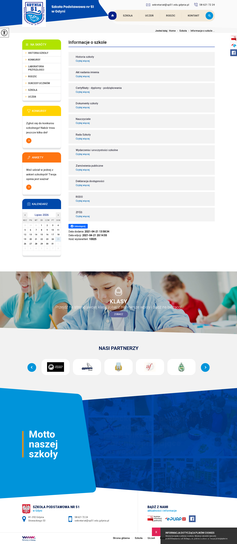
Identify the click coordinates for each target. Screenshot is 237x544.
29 (41, 244)
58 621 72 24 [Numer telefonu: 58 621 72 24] (81, 517)
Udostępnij (78, 226)
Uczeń (149, 15)
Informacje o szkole (87, 42)
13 (30, 234)
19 (25, 239)
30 (47, 244)
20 (30, 239)
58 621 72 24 (204, 4)
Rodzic (170, 15)
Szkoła (128, 15)
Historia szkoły (38, 53)
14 (36, 234)
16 (47, 234)
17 (53, 234)
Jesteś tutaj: (162, 31)
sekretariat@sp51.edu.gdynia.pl (167, 4)
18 (58, 234)
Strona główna (113, 15)
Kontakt (193, 15)
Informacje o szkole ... (201, 31)
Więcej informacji (28, 140)
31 (53, 244)
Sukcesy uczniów (39, 83)
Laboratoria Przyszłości (36, 68)
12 (25, 234)
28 (36, 244)
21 (36, 239)
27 (30, 244)
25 (58, 239)
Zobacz (118, 314)
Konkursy (34, 59)
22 (41, 239)
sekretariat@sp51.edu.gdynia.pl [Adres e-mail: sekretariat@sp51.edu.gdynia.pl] (92, 520)
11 (58, 230)
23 (47, 239)
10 (53, 230)
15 (41, 234)
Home (172, 31)
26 (25, 244)
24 (53, 239)
